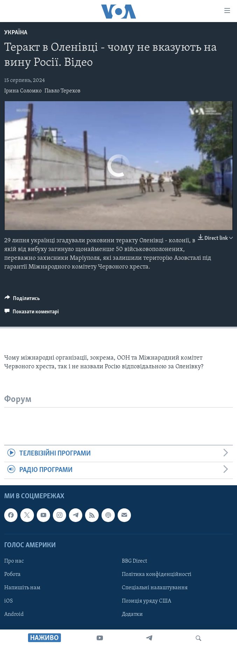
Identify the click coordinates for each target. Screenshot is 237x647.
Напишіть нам (22, 588)
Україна (15, 32)
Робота (12, 574)
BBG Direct (134, 561)
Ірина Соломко (23, 91)
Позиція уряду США (146, 601)
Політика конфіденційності (156, 574)
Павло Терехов (62, 91)
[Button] (22, 300)
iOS (8, 601)
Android (14, 614)
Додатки (132, 614)
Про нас (14, 561)
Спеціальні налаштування (155, 588)
